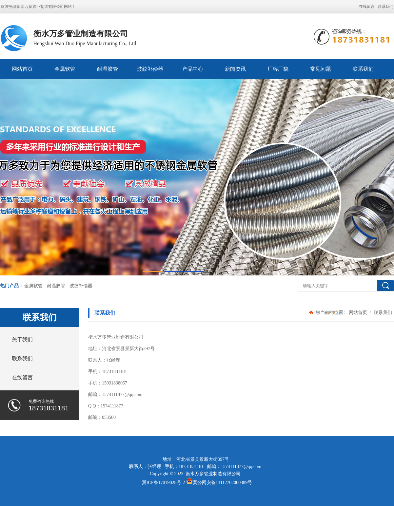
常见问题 (320, 69)
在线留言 (367, 6)
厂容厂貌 (277, 69)
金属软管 (64, 69)
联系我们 (385, 6)
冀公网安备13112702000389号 (222, 482)
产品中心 (192, 69)
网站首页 (22, 69)
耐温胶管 (107, 69)
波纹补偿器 (150, 69)
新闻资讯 (235, 69)
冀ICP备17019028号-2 (163, 482)
